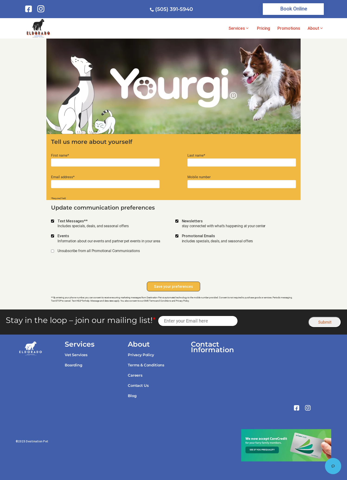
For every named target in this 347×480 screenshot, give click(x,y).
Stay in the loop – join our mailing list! (81, 320)
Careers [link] (135, 375)
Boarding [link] (73, 365)
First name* (60, 155)
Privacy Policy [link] (141, 355)
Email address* (62, 177)
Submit (324, 322)
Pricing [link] (263, 28)
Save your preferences (173, 286)
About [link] (313, 28)
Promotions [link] (288, 28)
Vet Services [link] (76, 355)
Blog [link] (132, 396)
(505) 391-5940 (174, 9)
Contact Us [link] (138, 385)
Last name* (196, 155)
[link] (29, 8)
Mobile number (199, 177)
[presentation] (173, 270)
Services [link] (236, 28)
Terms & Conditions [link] (146, 365)
